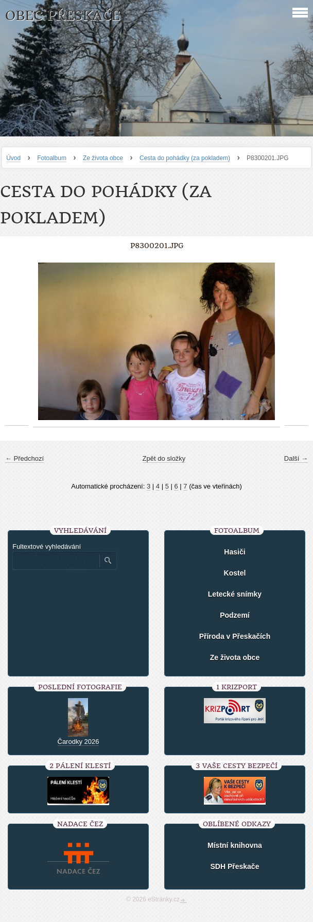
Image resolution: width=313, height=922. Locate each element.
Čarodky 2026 (78, 741)
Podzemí (235, 615)
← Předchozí (24, 458)
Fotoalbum (51, 158)
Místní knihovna (234, 845)
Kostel (235, 573)
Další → (296, 458)
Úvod (13, 158)
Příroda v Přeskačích (235, 636)
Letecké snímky (235, 594)
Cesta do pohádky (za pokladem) (185, 158)
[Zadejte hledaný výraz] (55, 560)
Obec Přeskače (62, 16)
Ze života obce (103, 158)
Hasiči (234, 552)
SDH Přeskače (234, 866)
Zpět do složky (164, 458)
